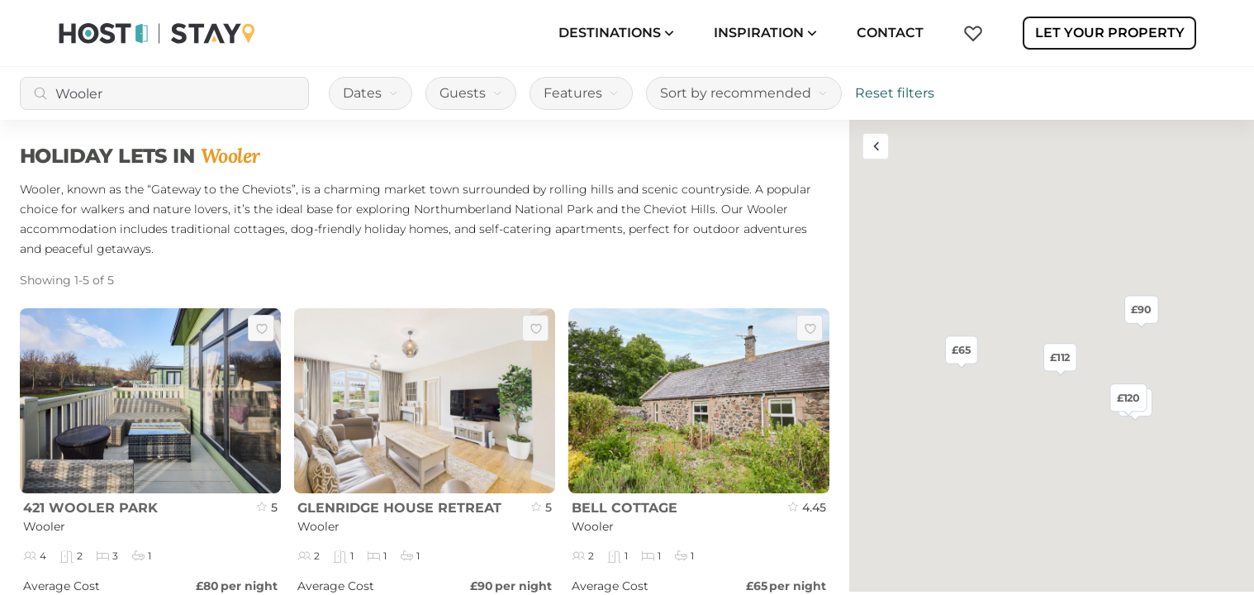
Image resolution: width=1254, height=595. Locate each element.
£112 (1060, 357)
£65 (961, 349)
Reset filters (894, 93)
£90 (1141, 309)
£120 (1129, 397)
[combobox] (164, 93)
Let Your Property (1110, 32)
